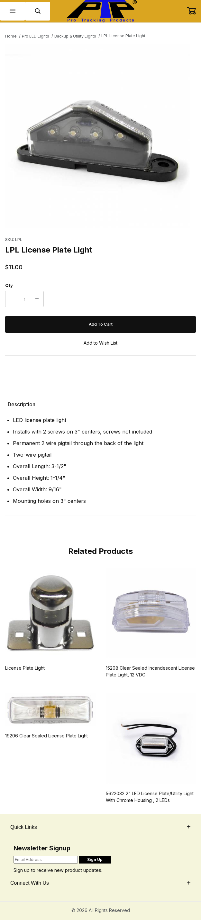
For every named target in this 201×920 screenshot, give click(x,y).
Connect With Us (100, 883)
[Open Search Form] (37, 11)
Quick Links (100, 827)
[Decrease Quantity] (11, 299)
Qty (9, 285)
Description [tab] (21, 404)
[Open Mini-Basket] (194, 10)
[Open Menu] (12, 11)
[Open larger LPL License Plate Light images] (100, 136)
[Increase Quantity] (37, 299)
